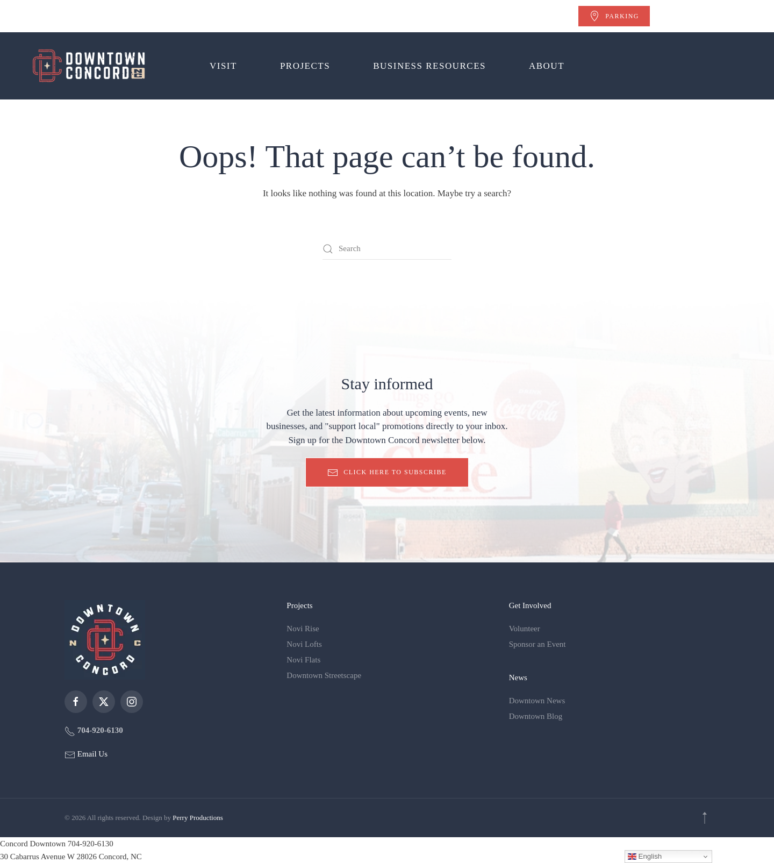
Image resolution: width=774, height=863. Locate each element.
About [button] (546, 66)
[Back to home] (91, 65)
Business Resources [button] (429, 66)
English (645, 856)
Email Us (91, 754)
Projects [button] (305, 66)
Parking (614, 16)
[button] (705, 817)
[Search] (387, 249)
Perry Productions (198, 818)
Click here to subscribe (387, 472)
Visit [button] (223, 66)
